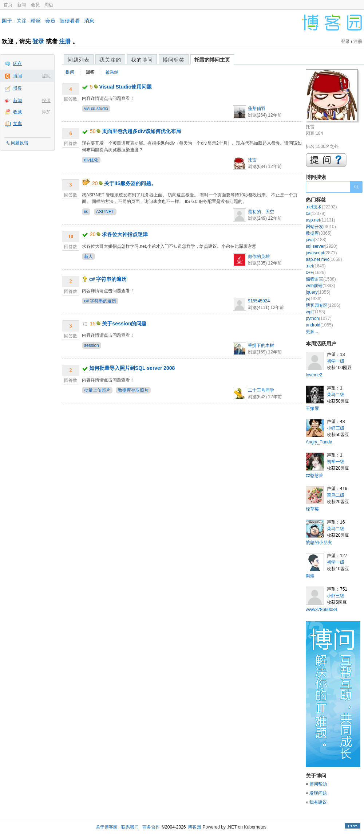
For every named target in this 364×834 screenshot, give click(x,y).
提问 (46, 75)
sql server (321, 246)
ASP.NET (105, 211)
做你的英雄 (259, 256)
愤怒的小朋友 (319, 542)
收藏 (17, 111)
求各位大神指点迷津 (125, 234)
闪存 (17, 63)
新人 (88, 256)
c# (315, 213)
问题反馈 (19, 142)
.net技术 (321, 207)
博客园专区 (323, 305)
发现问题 (318, 793)
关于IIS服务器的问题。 (130, 183)
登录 (38, 41)
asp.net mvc (324, 259)
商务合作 (151, 827)
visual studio (96, 108)
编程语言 (321, 279)
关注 (21, 21)
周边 (48, 4)
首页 (8, 4)
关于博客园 (107, 827)
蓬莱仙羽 (256, 108)
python (319, 318)
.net (316, 266)
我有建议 (318, 802)
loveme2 (314, 374)
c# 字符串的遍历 (108, 279)
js (313, 298)
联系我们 (130, 827)
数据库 (319, 233)
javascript (321, 252)
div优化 (91, 160)
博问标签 (174, 60)
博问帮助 (318, 784)
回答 (90, 72)
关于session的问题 (124, 323)
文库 (17, 123)
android (319, 325)
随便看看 (70, 21)
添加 (46, 111)
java (316, 239)
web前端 (320, 285)
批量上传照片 (97, 390)
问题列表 (79, 60)
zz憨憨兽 (314, 475)
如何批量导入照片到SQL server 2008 (132, 368)
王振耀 (312, 408)
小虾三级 (335, 428)
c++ (316, 272)
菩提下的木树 (261, 345)
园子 (7, 21)
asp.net (320, 220)
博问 (17, 75)
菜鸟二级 (335, 394)
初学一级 (335, 361)
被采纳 (112, 72)
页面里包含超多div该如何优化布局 (141, 131)
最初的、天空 (261, 211)
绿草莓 (312, 509)
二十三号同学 (261, 390)
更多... (312, 331)
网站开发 (321, 226)
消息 (89, 21)
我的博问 (142, 60)
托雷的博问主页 (212, 60)
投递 (46, 100)
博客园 (194, 827)
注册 (65, 41)
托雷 (252, 160)
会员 (35, 4)
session (91, 345)
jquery (318, 292)
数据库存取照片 (133, 390)
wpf (315, 311)
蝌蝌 (310, 576)
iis (86, 211)
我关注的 (110, 60)
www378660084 (321, 609)
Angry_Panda (319, 442)
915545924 (259, 301)
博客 (17, 88)
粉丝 (36, 21)
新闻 (21, 4)
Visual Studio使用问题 (125, 87)
